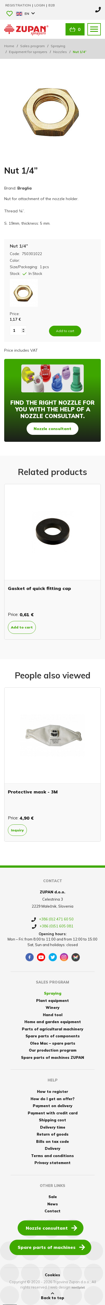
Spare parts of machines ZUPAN (52, 1057)
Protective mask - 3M (33, 792)
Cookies (52, 1275)
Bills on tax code (52, 1141)
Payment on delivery (52, 1106)
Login (40, 5)
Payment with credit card (53, 1113)
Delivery (52, 1148)
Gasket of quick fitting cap (39, 588)
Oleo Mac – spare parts (52, 1043)
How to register (52, 1091)
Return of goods (53, 1134)
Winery (52, 1007)
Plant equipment (52, 1000)
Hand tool (52, 1015)
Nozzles (60, 52)
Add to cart (22, 627)
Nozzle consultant (52, 428)
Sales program (32, 46)
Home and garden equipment (52, 1021)
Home (9, 46)
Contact (52, 1211)
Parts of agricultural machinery (52, 1029)
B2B (51, 5)
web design (60, 1287)
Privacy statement (52, 1162)
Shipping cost (52, 1120)
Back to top (52, 1296)
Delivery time (52, 1127)
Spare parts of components (52, 1036)
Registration (18, 5)
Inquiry (17, 830)
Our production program (52, 1050)
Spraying (58, 46)
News (52, 1204)
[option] (52, 562)
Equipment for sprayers (28, 52)
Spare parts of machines (51, 1247)
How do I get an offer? (52, 1099)
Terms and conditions (52, 1155)
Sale (52, 1196)
